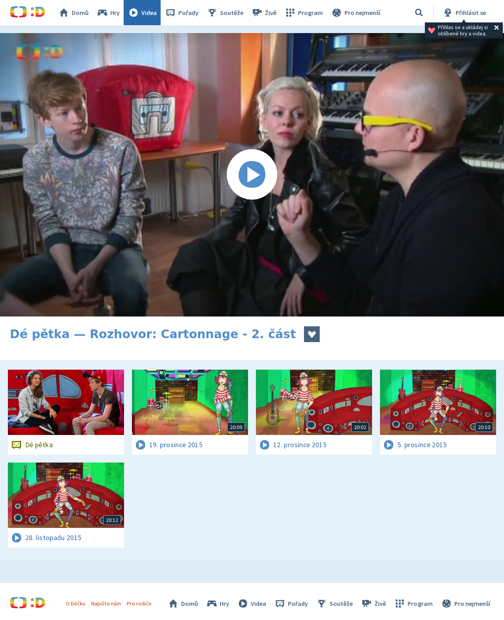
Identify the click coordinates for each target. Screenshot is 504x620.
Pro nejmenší (355, 13)
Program (303, 13)
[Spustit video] (252, 174)
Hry (108, 13)
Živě (263, 13)
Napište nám (105, 603)
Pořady (181, 13)
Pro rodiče (139, 603)
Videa (142, 13)
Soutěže (224, 13)
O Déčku (75, 603)
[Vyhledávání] (419, 12)
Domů (73, 13)
